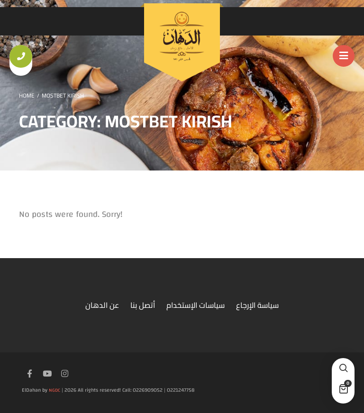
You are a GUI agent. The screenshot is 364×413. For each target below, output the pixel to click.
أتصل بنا (142, 305)
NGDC (54, 390)
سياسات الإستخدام (195, 305)
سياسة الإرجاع (257, 305)
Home (27, 95)
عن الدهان (102, 305)
